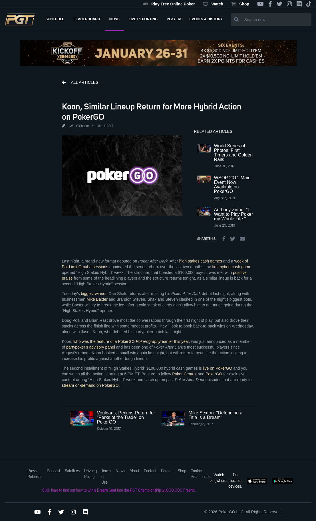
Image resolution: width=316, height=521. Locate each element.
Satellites (72, 471)
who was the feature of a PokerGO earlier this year (131, 341)
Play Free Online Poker (169, 4)
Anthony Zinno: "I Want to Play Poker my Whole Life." (233, 214)
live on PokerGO (217, 368)
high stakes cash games (200, 261)
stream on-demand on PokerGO (90, 385)
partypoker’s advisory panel (90, 347)
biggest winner (93, 293)
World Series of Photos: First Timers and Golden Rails (233, 152)
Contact (150, 471)
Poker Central (184, 374)
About (134, 471)
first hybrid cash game (231, 266)
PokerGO (214, 374)
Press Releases (34, 474)
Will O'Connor (79, 126)
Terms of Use (106, 477)
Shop (240, 4)
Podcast (53, 471)
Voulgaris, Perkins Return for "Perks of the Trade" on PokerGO (126, 417)
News (120, 471)
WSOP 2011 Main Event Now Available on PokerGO (232, 184)
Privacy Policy (90, 474)
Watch (213, 4)
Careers (167, 471)
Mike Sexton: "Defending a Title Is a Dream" (216, 415)
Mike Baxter (97, 299)
